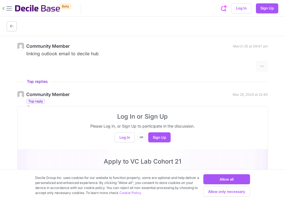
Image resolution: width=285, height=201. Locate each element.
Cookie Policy (130, 193)
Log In (241, 8)
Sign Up (267, 8)
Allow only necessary (226, 191)
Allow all (227, 179)
